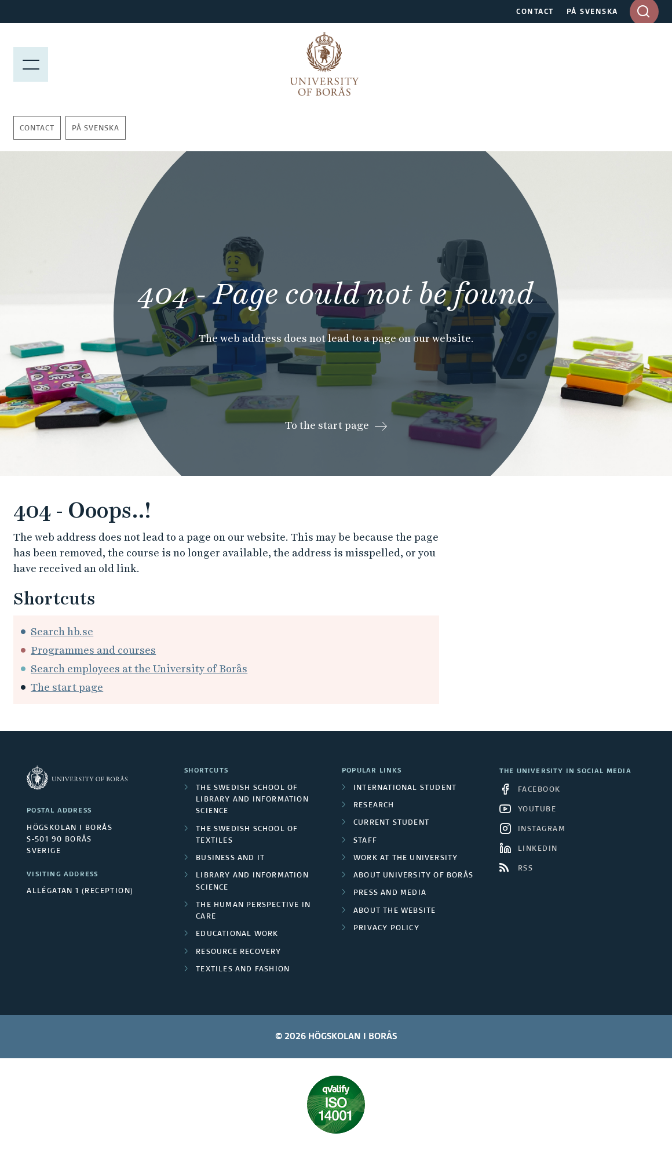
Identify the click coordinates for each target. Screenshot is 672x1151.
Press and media (389, 893)
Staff (365, 841)
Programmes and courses (93, 650)
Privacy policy (386, 928)
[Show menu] (30, 63)
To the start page (327, 425)
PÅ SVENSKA (592, 12)
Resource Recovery (238, 952)
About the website (394, 911)
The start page (67, 687)
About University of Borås (413, 876)
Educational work (237, 934)
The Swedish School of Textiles (247, 835)
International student (404, 788)
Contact (37, 129)
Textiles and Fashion (243, 970)
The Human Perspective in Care (253, 911)
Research (374, 806)
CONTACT (535, 12)
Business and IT (230, 858)
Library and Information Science (252, 881)
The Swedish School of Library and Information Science (252, 800)
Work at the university (405, 858)
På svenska (95, 129)
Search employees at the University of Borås (139, 668)
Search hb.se (62, 631)
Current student (391, 823)
